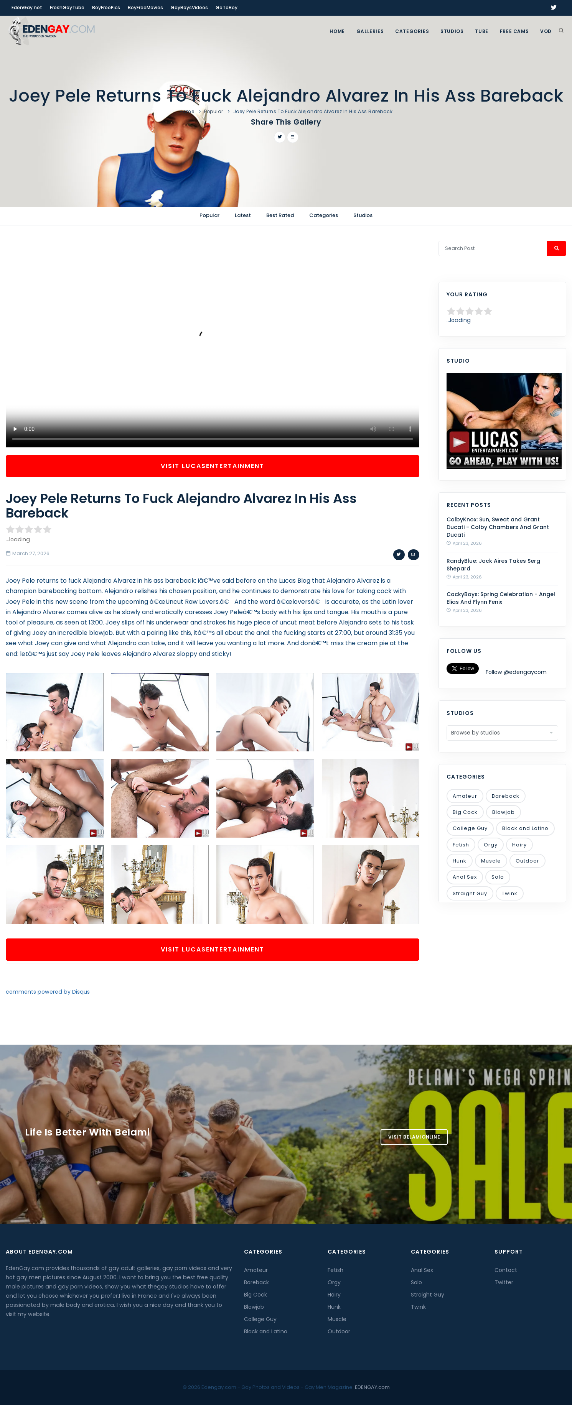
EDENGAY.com (372, 1387)
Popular (213, 111)
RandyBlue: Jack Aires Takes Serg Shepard (493, 564)
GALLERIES (370, 31)
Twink (510, 893)
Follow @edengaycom (516, 672)
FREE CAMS (514, 31)
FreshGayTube (67, 7)
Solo (497, 877)
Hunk (460, 860)
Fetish (461, 844)
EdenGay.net (27, 7)
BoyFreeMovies (145, 7)
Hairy (519, 844)
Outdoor (527, 860)
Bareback (505, 796)
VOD (546, 31)
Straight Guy (470, 893)
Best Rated (280, 215)
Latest (243, 215)
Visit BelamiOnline (414, 1137)
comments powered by (48, 992)
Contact (506, 1270)
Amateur (465, 796)
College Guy (470, 828)
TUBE (481, 31)
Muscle (491, 860)
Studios (451, 31)
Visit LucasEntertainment (212, 466)
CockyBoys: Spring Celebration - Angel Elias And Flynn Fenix (501, 598)
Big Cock (465, 812)
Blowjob (503, 812)
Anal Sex (465, 877)
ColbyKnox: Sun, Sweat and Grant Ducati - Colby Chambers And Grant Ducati (498, 527)
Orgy (491, 844)
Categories (412, 31)
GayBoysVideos (189, 7)
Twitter (504, 1282)
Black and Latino (525, 828)
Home (337, 31)
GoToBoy (226, 7)
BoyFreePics (106, 7)
